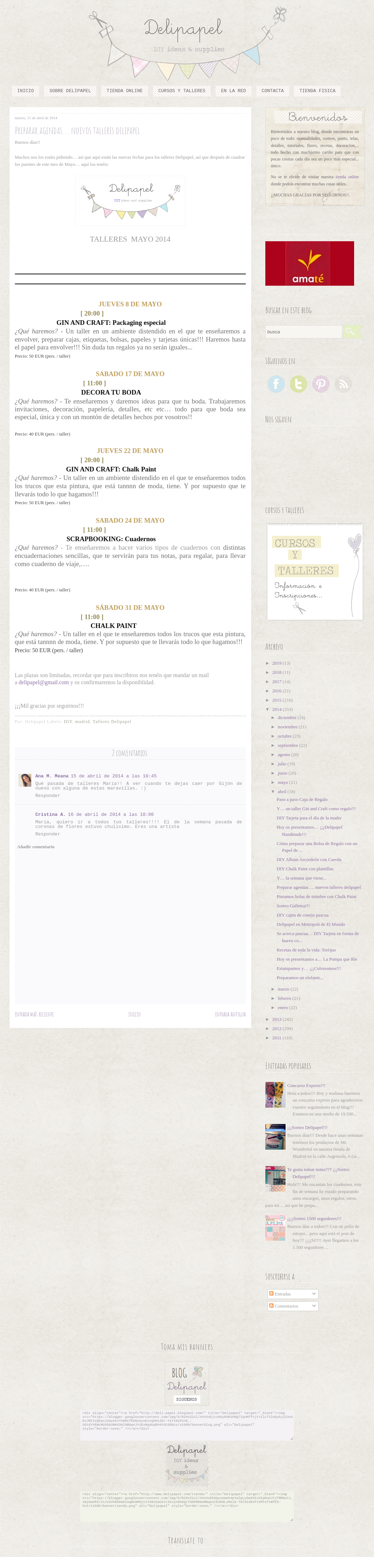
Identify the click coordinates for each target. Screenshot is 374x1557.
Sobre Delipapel (70, 91)
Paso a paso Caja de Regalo (302, 799)
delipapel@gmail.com (44, 682)
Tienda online (124, 91)
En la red (233, 91)
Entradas (280, 1294)
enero (283, 1007)
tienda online (347, 176)
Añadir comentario (36, 846)
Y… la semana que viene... (301, 878)
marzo (284, 989)
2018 (277, 672)
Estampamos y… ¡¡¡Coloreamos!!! (309, 968)
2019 (277, 663)
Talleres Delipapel (112, 721)
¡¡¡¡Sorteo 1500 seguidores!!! (314, 1218)
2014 (277, 709)
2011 (277, 1037)
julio (282, 763)
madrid (82, 721)
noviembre (288, 726)
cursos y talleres (182, 91)
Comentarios (283, 1306)
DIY (68, 721)
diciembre (287, 717)
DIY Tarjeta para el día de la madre (309, 817)
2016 (277, 690)
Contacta (273, 91)
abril (282, 791)
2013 (277, 1019)
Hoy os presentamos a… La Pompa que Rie (317, 959)
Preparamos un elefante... (300, 977)
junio (283, 773)
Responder (48, 795)
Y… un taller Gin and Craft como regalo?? (316, 808)
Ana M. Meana (52, 776)
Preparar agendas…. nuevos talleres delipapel (319, 887)
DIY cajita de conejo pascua (303, 915)
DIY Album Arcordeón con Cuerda (309, 859)
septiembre (288, 745)
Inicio (25, 91)
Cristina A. (51, 814)
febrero (285, 998)
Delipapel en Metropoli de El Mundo (311, 924)
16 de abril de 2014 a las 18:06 (111, 814)
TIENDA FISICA (317, 91)
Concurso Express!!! (306, 1085)
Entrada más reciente (34, 1014)
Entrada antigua (230, 1014)
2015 (277, 700)
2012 (277, 1028)
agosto (284, 754)
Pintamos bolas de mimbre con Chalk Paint (317, 896)
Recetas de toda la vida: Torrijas (306, 949)
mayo (283, 782)
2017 (277, 681)
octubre (285, 736)
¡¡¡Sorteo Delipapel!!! (307, 1127)
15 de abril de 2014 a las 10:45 (114, 776)
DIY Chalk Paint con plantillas (305, 868)
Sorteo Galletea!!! (293, 905)
